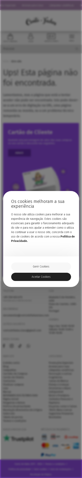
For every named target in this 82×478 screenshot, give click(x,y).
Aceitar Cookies (41, 277)
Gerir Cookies (41, 266)
